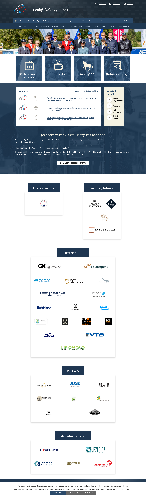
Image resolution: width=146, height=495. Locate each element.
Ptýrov (95, 26)
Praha (112, 26)
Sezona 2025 (25, 21)
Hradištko (34, 26)
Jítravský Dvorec (76, 26)
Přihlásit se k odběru (90, 91)
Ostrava (55, 26)
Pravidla (100, 21)
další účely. (126, 486)
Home (16, 20)
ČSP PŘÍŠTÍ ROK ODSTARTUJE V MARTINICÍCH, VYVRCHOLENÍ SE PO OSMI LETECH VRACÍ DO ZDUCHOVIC (71, 99)
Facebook (100, 4)
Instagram (114, 4)
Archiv (109, 21)
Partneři (127, 21)
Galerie (117, 21)
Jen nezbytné (74, 493)
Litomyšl (104, 26)
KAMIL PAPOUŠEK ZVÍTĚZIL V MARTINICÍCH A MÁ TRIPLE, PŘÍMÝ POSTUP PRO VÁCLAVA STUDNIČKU (70, 119)
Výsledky (46, 21)
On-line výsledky (70, 21)
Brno (26, 26)
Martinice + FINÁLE (123, 26)
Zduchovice (45, 26)
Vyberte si (118, 152)
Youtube (128, 4)
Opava (87, 26)
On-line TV (56, 21)
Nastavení (89, 493)
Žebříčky (82, 21)
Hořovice (18, 26)
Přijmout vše (58, 493)
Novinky (36, 21)
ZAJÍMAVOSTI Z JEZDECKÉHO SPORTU (73, 163)
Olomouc (64, 26)
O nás (91, 21)
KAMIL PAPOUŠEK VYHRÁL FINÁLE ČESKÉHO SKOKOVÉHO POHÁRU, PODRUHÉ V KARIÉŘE (71, 109)
